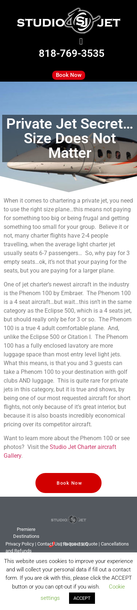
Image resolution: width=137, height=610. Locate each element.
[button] (81, 41)
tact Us (48, 544)
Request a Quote (80, 544)
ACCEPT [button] (82, 598)
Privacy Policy (19, 544)
